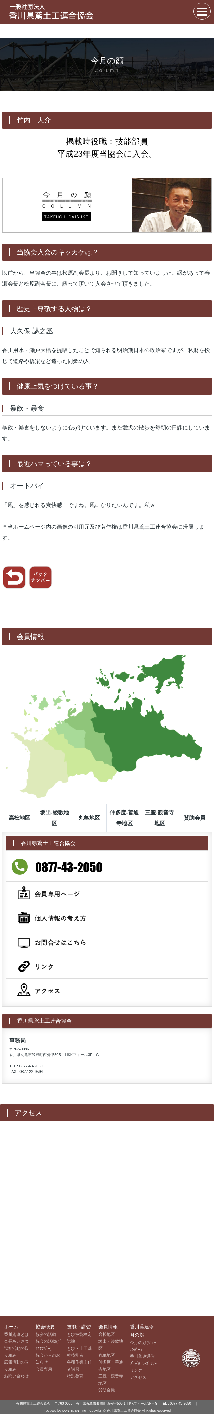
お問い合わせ (16, 1376)
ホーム (11, 1326)
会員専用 (44, 1369)
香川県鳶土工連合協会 (124, 1410)
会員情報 (108, 1326)
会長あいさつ (16, 1341)
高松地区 (19, 818)
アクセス (138, 1377)
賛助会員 (194, 818)
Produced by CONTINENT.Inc (64, 1410)
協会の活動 (46, 1334)
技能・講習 (79, 1326)
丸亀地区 (89, 818)
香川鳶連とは (16, 1334)
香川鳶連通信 (142, 1356)
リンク (136, 1370)
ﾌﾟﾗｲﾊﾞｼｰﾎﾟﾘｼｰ (143, 1363)
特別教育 (75, 1376)
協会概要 (45, 1326)
